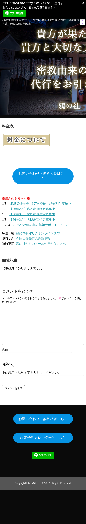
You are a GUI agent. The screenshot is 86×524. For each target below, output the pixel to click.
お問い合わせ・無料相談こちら (43, 417)
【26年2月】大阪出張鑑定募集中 (32, 217)
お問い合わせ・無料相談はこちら (43, 174)
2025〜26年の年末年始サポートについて (41, 222)
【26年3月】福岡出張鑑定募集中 (32, 212)
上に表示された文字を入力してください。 (31, 370)
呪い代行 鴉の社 (38, 481)
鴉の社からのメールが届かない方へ (40, 241)
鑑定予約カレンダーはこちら (43, 436)
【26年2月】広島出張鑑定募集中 (32, 207)
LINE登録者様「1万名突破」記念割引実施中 (40, 201)
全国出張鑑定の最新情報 (33, 236)
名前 (5, 348)
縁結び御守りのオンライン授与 (38, 231)
